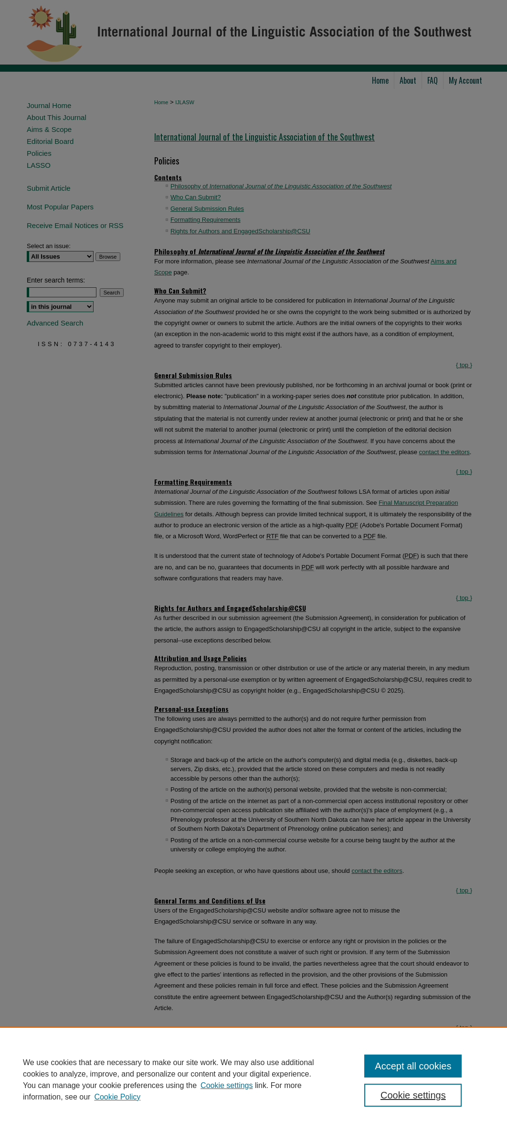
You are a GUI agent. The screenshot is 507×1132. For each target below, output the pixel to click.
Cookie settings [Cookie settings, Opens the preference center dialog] (413, 1095)
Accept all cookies (413, 1066)
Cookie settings (227, 1085)
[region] (253, 1079)
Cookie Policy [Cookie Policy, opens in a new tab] (117, 1097)
